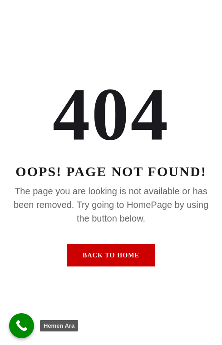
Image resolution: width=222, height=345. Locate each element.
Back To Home (111, 255)
